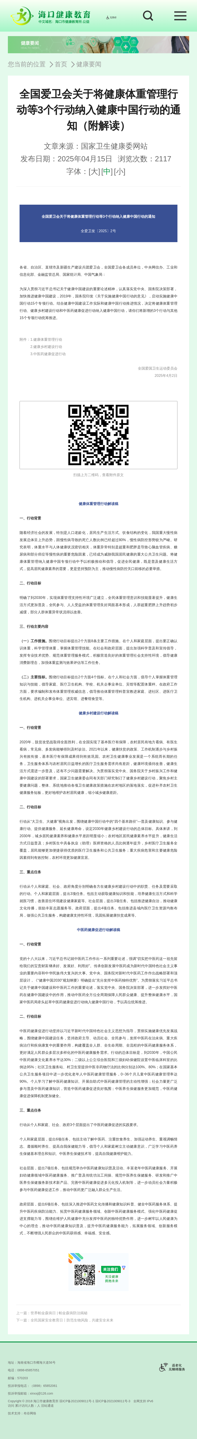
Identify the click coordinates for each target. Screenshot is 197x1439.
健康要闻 (88, 64)
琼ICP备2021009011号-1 (76, 1401)
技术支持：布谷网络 (22, 1413)
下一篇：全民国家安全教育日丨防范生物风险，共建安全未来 (64, 1320)
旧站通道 (47, 1405)
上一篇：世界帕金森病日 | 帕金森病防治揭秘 (51, 1313)
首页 (61, 64)
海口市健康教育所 (45, 1401)
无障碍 (111, 17)
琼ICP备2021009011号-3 (112, 1401)
